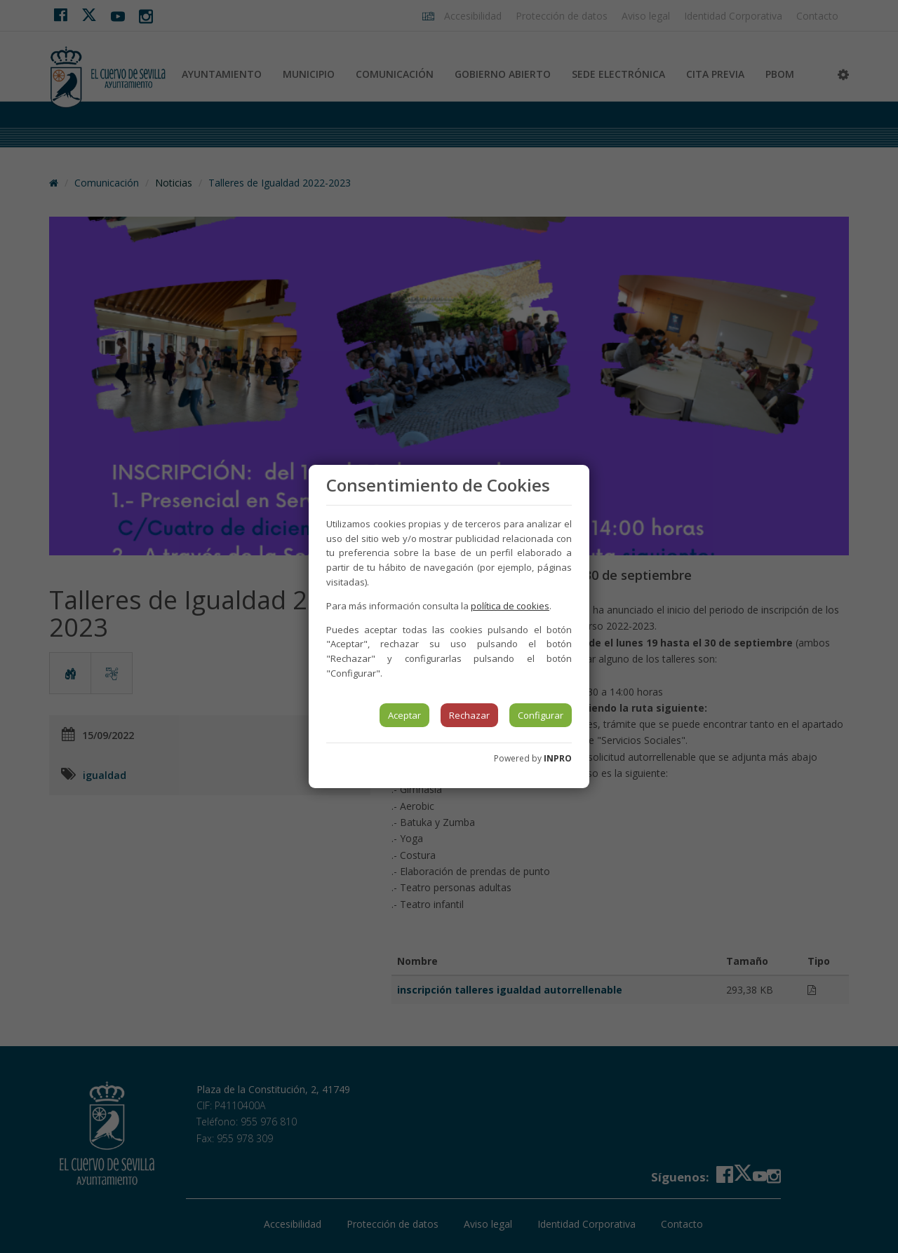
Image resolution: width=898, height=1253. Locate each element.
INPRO (558, 758)
